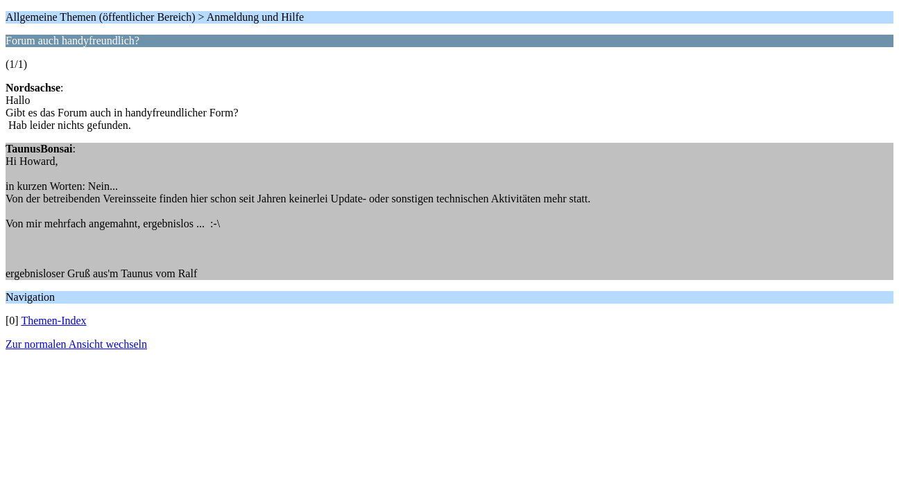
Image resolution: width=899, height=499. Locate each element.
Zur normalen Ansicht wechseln (76, 344)
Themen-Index (53, 320)
